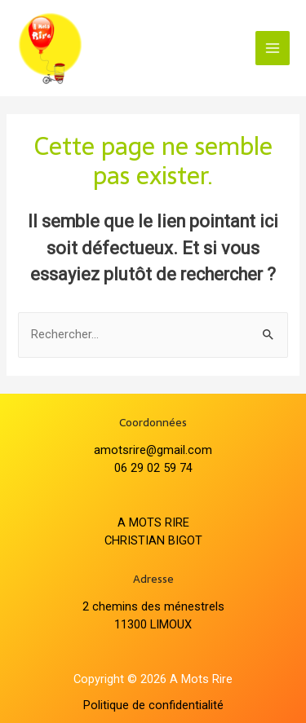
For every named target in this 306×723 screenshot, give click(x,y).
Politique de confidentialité (153, 705)
